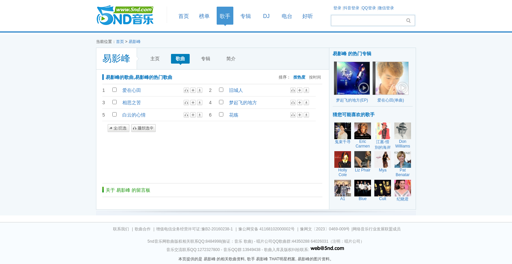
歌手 (225, 16)
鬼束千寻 (343, 141)
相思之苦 (131, 102)
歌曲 (180, 58)
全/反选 (118, 128)
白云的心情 (134, 115)
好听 (307, 16)
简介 (231, 58)
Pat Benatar (403, 172)
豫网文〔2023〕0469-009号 (325, 229)
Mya (383, 170)
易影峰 (135, 41)
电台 (287, 16)
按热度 (299, 77)
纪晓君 (403, 199)
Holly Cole (342, 172)
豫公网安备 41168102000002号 (266, 229)
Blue (363, 198)
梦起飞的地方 (243, 102)
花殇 (233, 115)
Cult (382, 198)
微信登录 (386, 8)
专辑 (245, 16)
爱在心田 (131, 90)
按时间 (315, 77)
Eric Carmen (363, 143)
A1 (342, 198)
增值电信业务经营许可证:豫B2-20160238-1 (194, 229)
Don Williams (402, 143)
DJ (266, 16)
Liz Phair (363, 170)
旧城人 (236, 90)
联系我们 (121, 229)
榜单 (204, 16)
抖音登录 (351, 8)
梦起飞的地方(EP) (352, 100)
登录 (337, 8)
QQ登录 (369, 8)
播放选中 (143, 128)
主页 (155, 58)
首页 (129, 15)
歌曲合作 (143, 229)
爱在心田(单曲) (390, 100)
